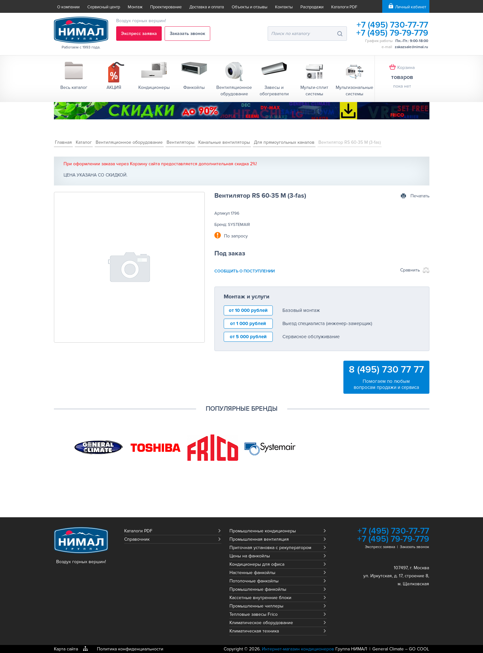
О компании (68, 7)
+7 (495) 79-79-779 (392, 33)
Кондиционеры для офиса (256, 564)
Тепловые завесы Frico (253, 614)
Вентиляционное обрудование (234, 91)
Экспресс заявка (139, 33)
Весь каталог (73, 87)
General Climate (388, 649)
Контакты (284, 7)
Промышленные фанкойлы (257, 589)
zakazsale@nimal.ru (411, 47)
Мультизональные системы (354, 91)
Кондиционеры (154, 87)
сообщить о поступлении (244, 271)
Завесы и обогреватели (274, 91)
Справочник (137, 539)
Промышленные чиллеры (256, 606)
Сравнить (410, 270)
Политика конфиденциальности (130, 649)
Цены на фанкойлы (249, 556)
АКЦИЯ (114, 87)
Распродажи (311, 7)
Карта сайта (66, 649)
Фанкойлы (194, 87)
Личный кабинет (410, 7)
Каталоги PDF (344, 7)
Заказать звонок (187, 33)
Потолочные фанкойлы (254, 581)
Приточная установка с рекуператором (270, 547)
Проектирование (166, 7)
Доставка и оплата (206, 7)
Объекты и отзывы (249, 7)
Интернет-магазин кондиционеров (298, 649)
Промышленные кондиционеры (262, 531)
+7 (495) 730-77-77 (392, 25)
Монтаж (135, 7)
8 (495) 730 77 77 (386, 369)
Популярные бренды (242, 409)
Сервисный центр (103, 7)
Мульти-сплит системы (314, 91)
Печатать (419, 196)
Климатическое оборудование (261, 622)
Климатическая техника (254, 631)
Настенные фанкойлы (252, 572)
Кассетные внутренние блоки (260, 597)
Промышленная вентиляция (259, 539)
